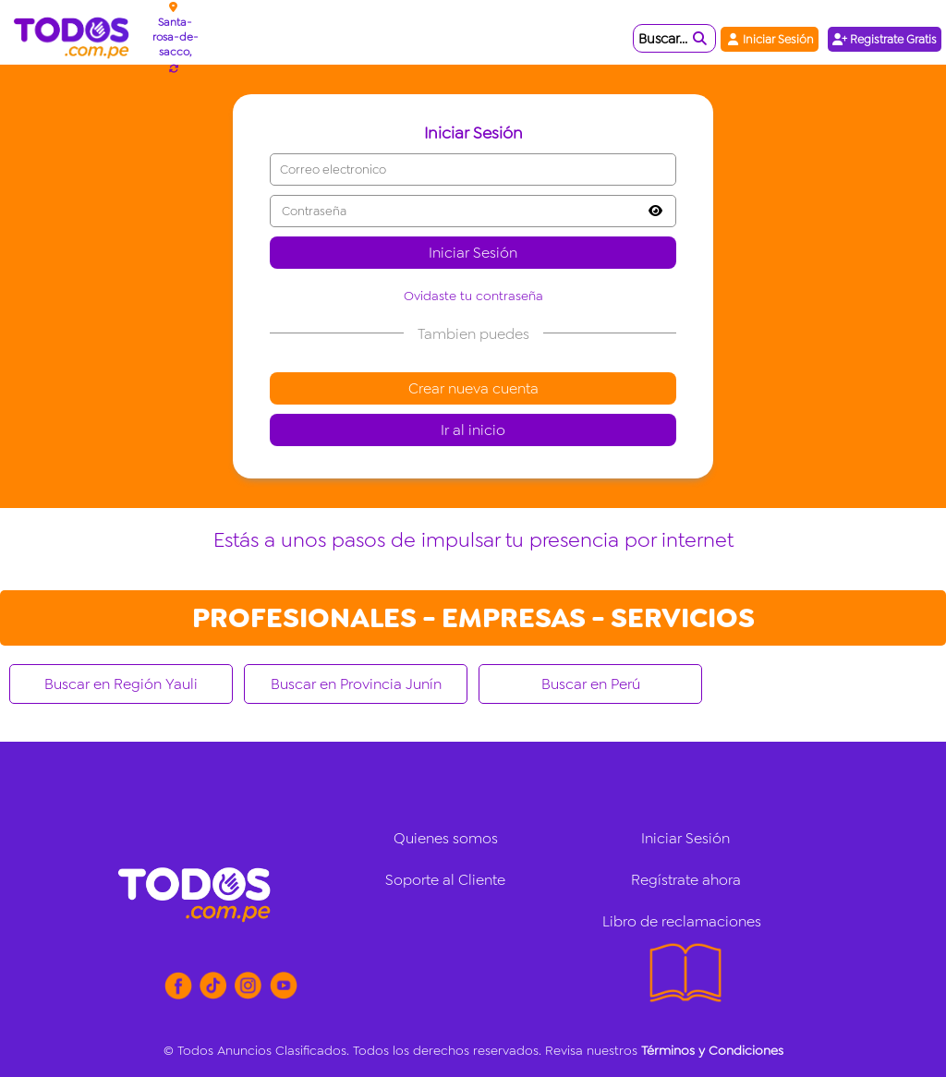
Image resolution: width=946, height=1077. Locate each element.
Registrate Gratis (884, 39)
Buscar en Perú (590, 684)
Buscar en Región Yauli (121, 684)
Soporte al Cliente (445, 879)
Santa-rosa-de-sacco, (175, 37)
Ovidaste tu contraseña (473, 295)
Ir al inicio (473, 430)
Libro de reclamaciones (681, 921)
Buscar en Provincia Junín (356, 684)
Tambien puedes (473, 334)
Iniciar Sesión (769, 39)
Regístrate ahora (686, 879)
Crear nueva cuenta (473, 388)
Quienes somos (446, 838)
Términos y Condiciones (712, 1050)
